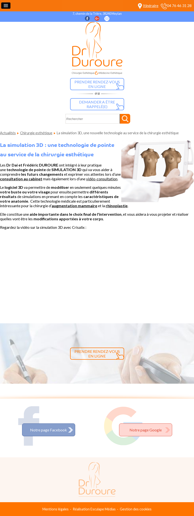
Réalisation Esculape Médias (94, 509)
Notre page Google (145, 430)
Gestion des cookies (136, 509)
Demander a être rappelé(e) (97, 104)
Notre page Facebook (48, 430)
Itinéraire (150, 5)
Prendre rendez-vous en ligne (97, 84)
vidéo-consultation (101, 178)
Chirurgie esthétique (36, 133)
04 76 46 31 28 (179, 5)
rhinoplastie (117, 205)
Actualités (8, 133)
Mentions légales (55, 509)
